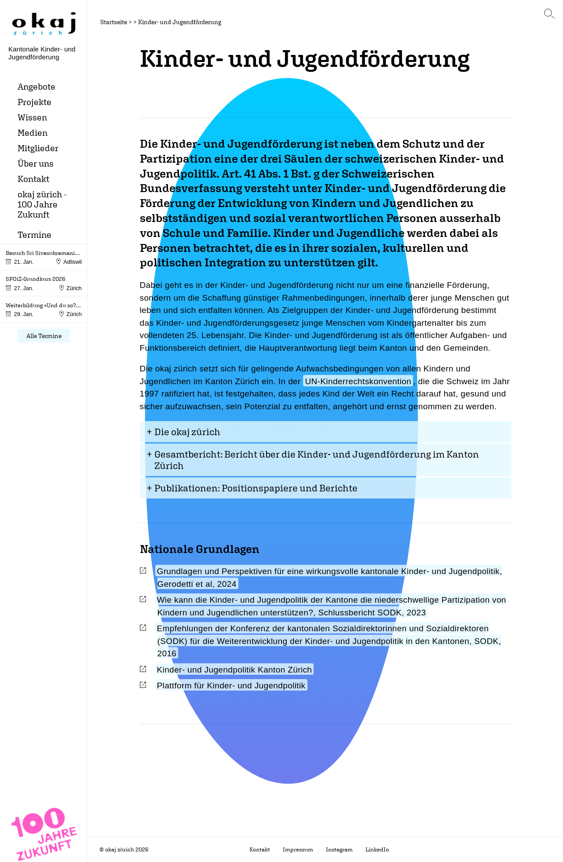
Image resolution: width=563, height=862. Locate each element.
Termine (34, 234)
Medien (33, 132)
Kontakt (33, 179)
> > (132, 21)
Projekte (34, 102)
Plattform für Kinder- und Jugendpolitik (231, 685)
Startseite (113, 21)
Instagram (339, 849)
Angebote (36, 86)
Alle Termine (44, 335)
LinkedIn (377, 849)
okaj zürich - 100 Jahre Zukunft (42, 204)
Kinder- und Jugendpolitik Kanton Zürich (234, 669)
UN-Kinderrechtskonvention (358, 381)
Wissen (32, 117)
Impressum (298, 849)
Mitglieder (38, 148)
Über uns (36, 163)
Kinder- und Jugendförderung (179, 21)
